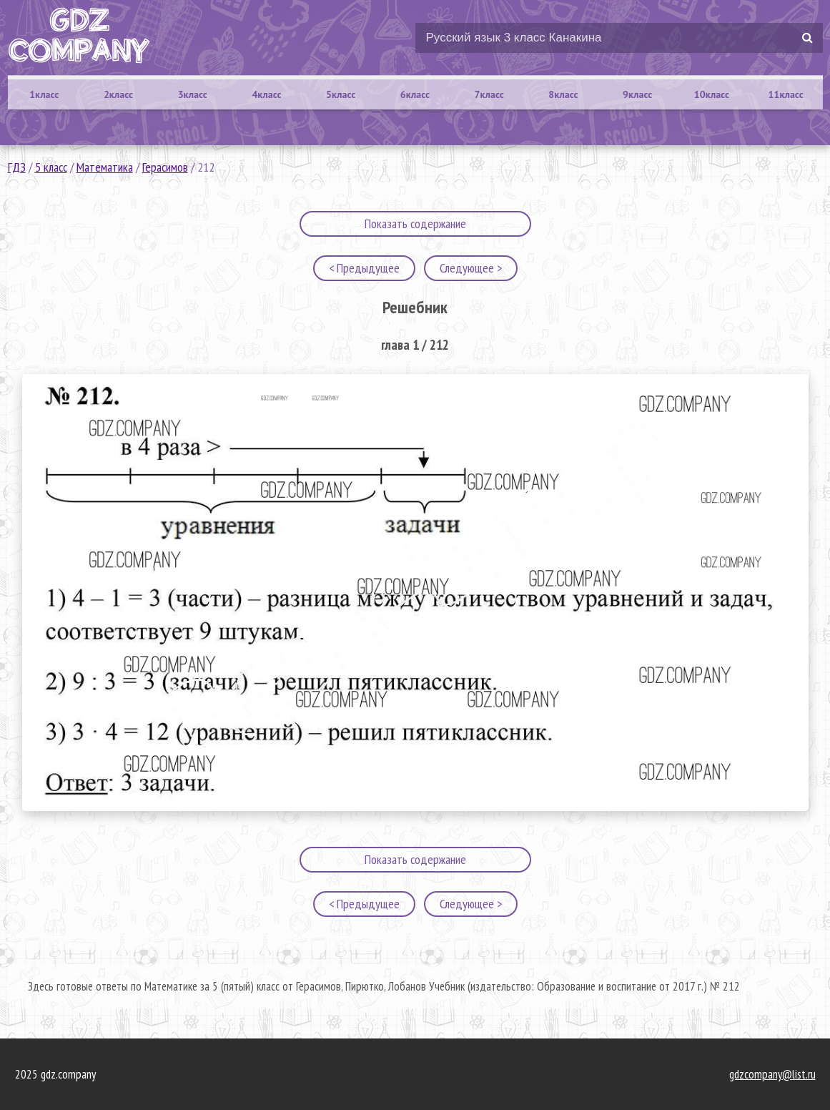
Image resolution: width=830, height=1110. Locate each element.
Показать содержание (415, 223)
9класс (637, 94)
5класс (340, 94)
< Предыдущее (364, 268)
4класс (266, 94)
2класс (118, 94)
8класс (563, 94)
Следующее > (471, 268)
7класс (489, 94)
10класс (711, 94)
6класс (415, 94)
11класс (786, 94)
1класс (44, 94)
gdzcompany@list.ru (772, 1074)
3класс (192, 94)
